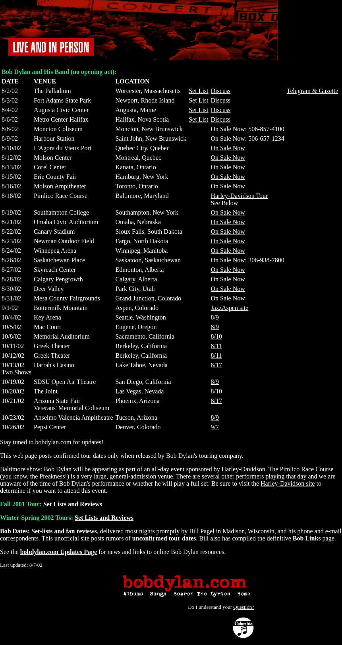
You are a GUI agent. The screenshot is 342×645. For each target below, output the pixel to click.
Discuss (221, 90)
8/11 (216, 346)
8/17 (216, 365)
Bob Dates (14, 531)
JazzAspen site (230, 307)
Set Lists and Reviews (72, 504)
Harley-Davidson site (288, 483)
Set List (198, 90)
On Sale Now (228, 148)
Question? (243, 607)
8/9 (215, 317)
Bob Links (307, 538)
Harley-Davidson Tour (239, 195)
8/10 (216, 336)
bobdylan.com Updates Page (58, 551)
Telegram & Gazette (312, 90)
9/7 (215, 427)
